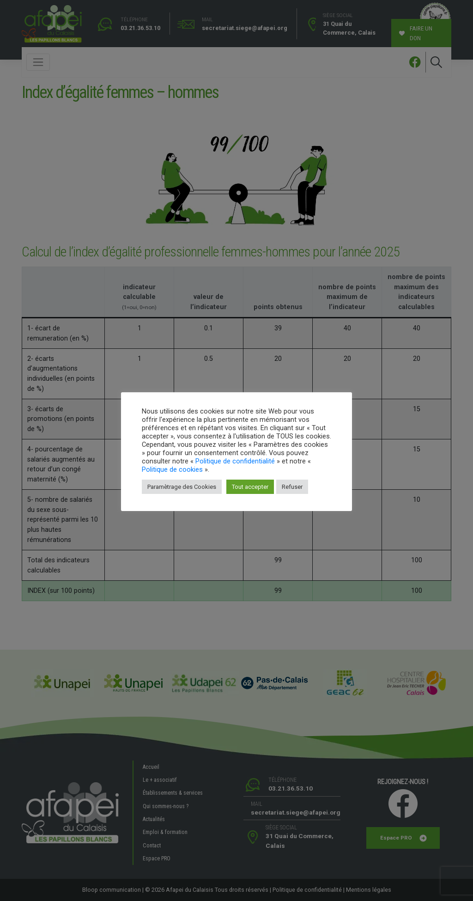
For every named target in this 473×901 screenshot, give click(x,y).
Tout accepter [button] (250, 486)
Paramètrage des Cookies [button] (181, 486)
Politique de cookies (172, 469)
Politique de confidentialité (235, 461)
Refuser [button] (292, 486)
